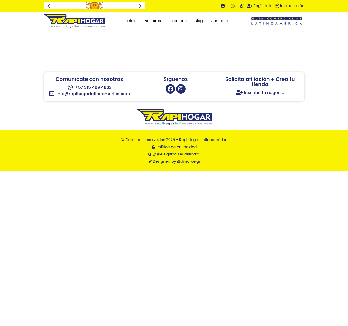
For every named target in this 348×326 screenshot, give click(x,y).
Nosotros (153, 21)
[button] (48, 5)
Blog (199, 21)
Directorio (178, 21)
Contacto (219, 21)
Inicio (132, 21)
